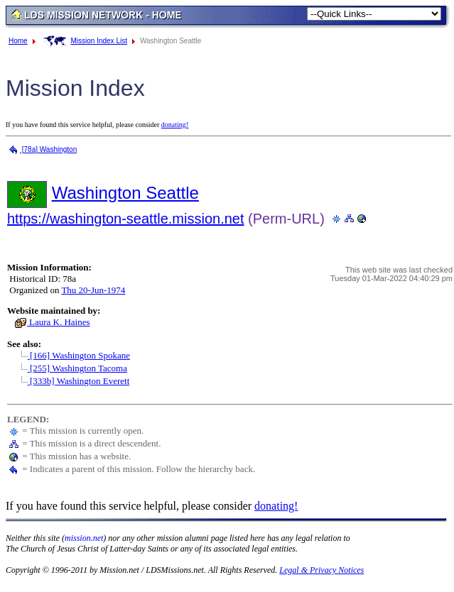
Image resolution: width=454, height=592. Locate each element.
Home (18, 41)
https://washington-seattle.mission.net (125, 218)
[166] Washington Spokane (72, 355)
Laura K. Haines (52, 322)
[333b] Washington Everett (72, 381)
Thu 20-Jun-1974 (93, 290)
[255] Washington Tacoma (70, 368)
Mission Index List (98, 41)
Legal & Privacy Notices (321, 570)
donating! (174, 124)
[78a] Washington (42, 149)
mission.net (84, 538)
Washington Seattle (125, 192)
